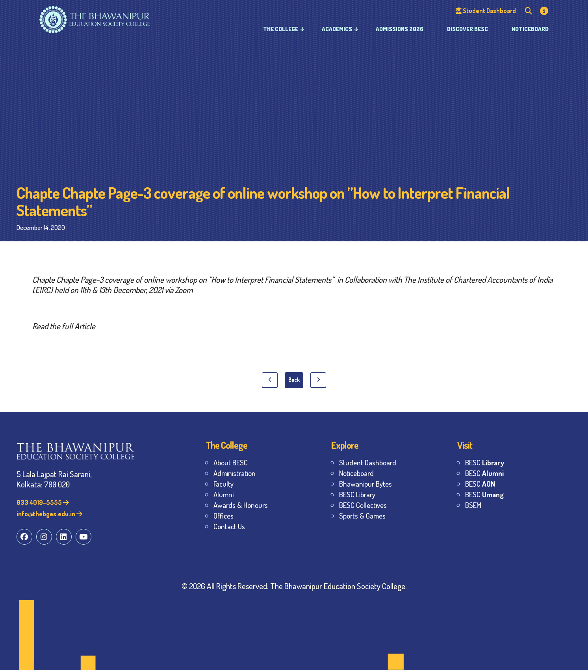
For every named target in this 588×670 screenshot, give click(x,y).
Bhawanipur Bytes (365, 483)
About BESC (230, 462)
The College (280, 29)
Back (294, 379)
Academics (337, 29)
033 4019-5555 (43, 502)
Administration (234, 473)
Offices (223, 515)
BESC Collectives (363, 504)
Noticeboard (530, 29)
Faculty (223, 483)
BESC (484, 462)
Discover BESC (467, 29)
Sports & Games (362, 515)
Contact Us (229, 526)
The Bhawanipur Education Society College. (338, 585)
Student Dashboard (367, 462)
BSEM (473, 504)
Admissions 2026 (399, 29)
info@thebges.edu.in (49, 513)
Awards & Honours (240, 504)
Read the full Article (63, 326)
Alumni (223, 494)
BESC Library (357, 494)
